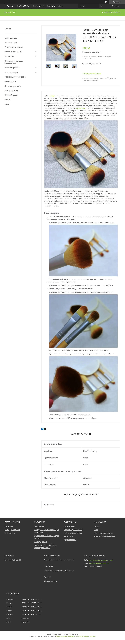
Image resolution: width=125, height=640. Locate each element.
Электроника (10, 533)
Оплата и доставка (13, 86)
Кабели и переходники (73, 533)
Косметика (37, 6)
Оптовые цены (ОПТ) (14, 52)
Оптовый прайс (11, 95)
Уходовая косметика (14, 47)
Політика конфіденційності (86, 636)
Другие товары (11, 72)
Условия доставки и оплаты (104, 536)
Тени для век (39, 526)
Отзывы (8, 100)
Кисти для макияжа (12, 530)
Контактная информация (103, 533)
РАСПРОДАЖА (23, 6)
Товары (97, 526)
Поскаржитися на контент (65, 636)
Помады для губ (40, 542)
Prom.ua (75, 634)
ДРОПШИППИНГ (12, 90)
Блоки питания (70, 526)
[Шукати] (101, 6)
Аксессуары (68, 536)
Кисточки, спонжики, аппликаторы (14, 62)
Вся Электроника (12, 67)
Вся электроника (54, 6)
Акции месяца (11, 38)
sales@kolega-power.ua (99, 563)
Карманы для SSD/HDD (73, 530)
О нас (7, 104)
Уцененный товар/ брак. (15, 77)
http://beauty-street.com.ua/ (101, 560)
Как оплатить (10, 81)
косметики (80, 108)
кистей (52, 96)
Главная (10, 6)
